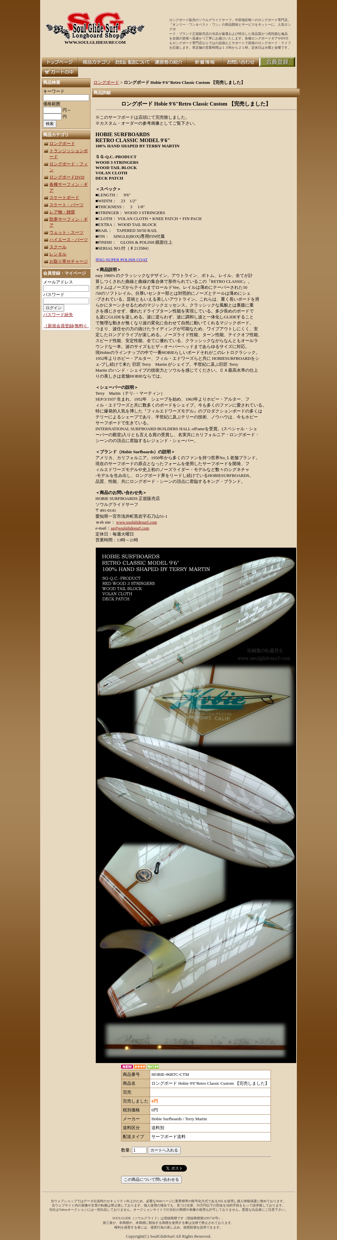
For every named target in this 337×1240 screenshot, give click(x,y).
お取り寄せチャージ (68, 261)
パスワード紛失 (58, 314)
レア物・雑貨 (62, 212)
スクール (57, 246)
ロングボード (62, 143)
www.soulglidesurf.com (136, 522)
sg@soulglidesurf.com (130, 528)
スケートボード (64, 197)
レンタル (57, 254)
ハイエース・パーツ (68, 239)
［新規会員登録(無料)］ (66, 325)
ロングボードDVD (66, 177)
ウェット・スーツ (66, 232)
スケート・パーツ (66, 204)
